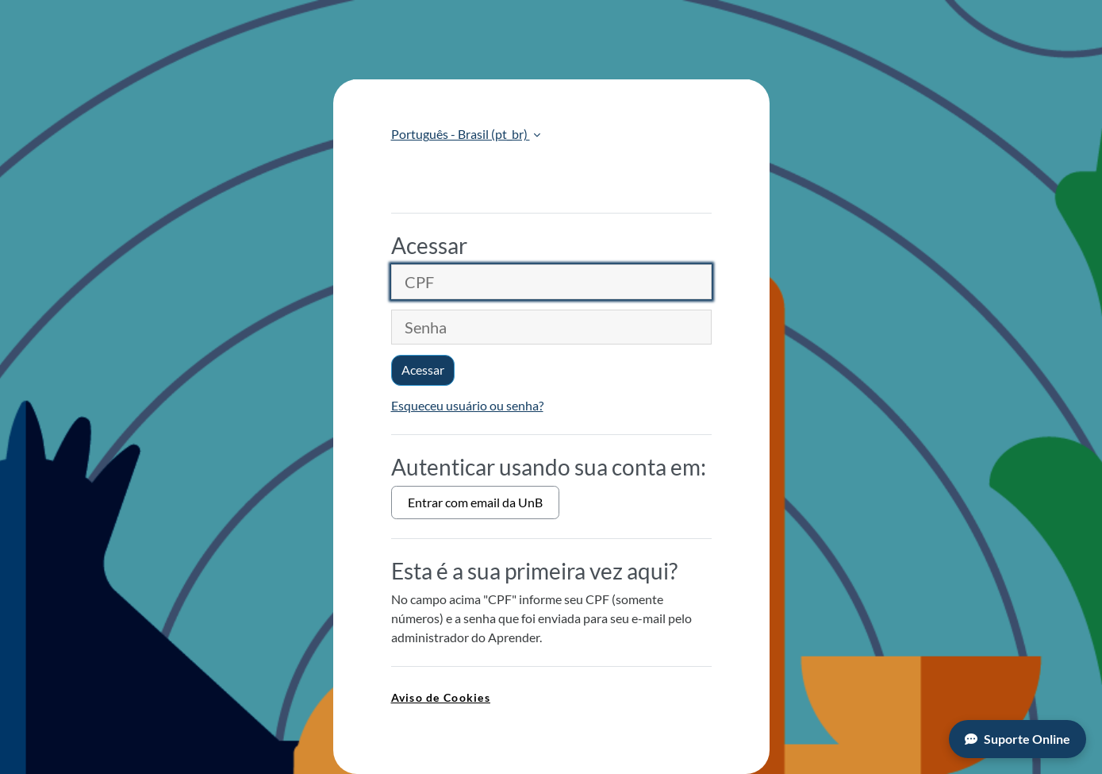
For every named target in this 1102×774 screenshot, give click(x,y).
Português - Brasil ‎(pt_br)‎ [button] (460, 133)
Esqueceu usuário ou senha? (467, 405)
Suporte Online (1017, 738)
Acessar (422, 369)
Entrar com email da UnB (475, 502)
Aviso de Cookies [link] (440, 697)
